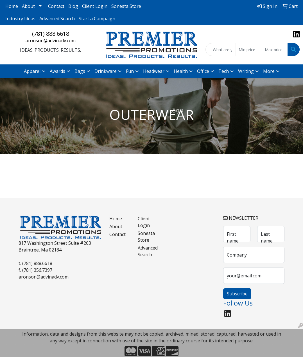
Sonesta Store (126, 6)
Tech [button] (223, 71)
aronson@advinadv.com (51, 40)
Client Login (94, 6)
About (28, 6)
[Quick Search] (220, 49)
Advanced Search (57, 18)
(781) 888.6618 (50, 33)
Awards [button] (57, 71)
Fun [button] (130, 71)
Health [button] (181, 71)
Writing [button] (246, 71)
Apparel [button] (32, 71)
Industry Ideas (20, 18)
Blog (73, 6)
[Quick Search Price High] (275, 49)
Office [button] (203, 71)
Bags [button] (79, 71)
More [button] (269, 71)
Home (11, 6)
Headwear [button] (153, 71)
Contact (56, 6)
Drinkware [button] (105, 71)
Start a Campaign (97, 18)
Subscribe (237, 294)
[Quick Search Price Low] (249, 49)
